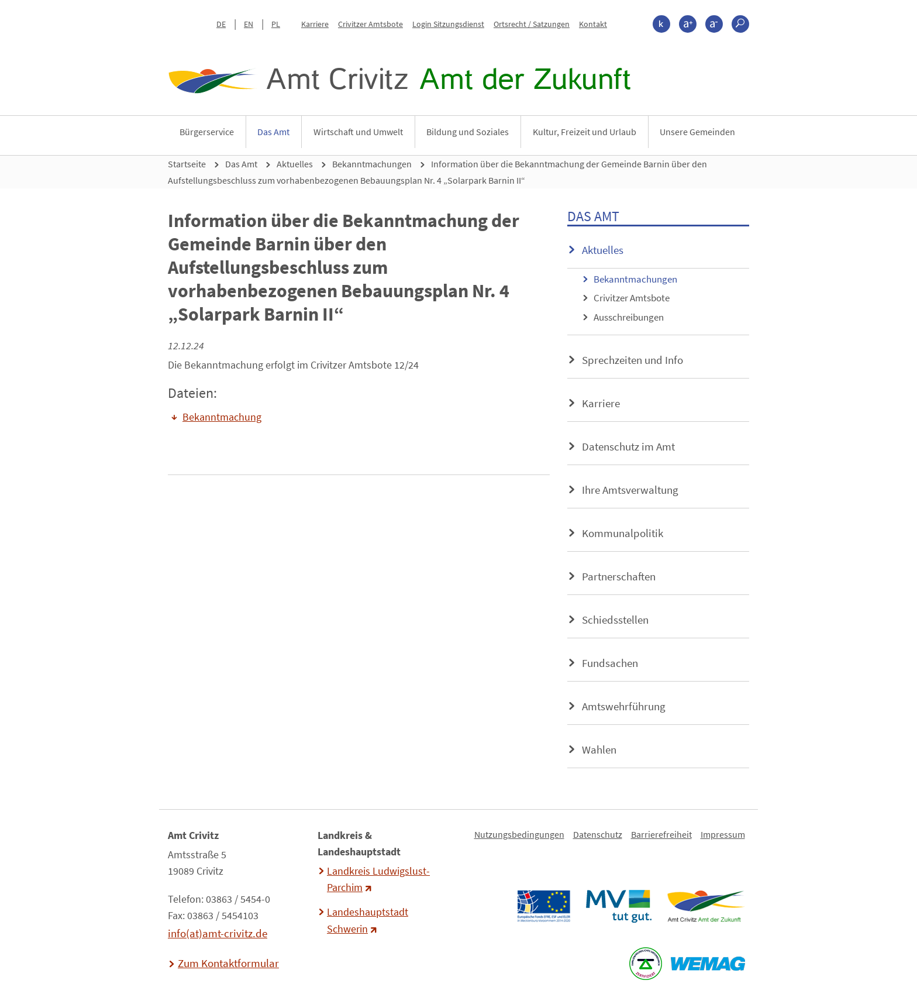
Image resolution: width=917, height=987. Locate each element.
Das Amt (273, 131)
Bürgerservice (207, 131)
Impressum (723, 834)
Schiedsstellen (615, 620)
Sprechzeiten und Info (632, 360)
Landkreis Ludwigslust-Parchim (378, 879)
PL (275, 24)
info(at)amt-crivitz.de (217, 933)
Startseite (187, 164)
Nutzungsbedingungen (519, 834)
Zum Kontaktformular (228, 963)
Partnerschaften (619, 576)
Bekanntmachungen (372, 164)
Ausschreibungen (629, 317)
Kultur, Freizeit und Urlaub (584, 131)
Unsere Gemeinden (697, 131)
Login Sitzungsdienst (448, 24)
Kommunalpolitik (622, 533)
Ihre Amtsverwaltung (630, 490)
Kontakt (593, 24)
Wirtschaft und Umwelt (358, 131)
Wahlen (599, 749)
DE (221, 24)
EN (248, 24)
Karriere (315, 24)
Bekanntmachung (221, 417)
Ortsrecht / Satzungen (532, 24)
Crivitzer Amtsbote (370, 24)
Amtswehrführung (624, 706)
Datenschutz (597, 834)
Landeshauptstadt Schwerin (367, 920)
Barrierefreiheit (661, 834)
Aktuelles (295, 164)
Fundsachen (610, 663)
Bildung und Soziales (467, 131)
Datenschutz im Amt (628, 446)
